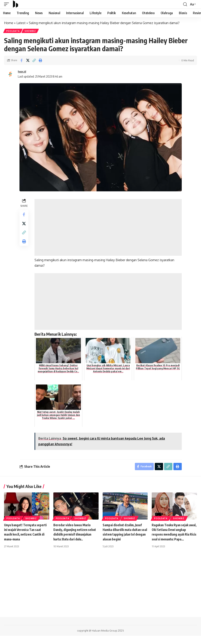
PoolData (13, 31)
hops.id (22, 72)
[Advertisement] (108, 227)
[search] (185, 4)
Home (8, 23)
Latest (21, 23)
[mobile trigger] (7, 4)
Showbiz (31, 31)
